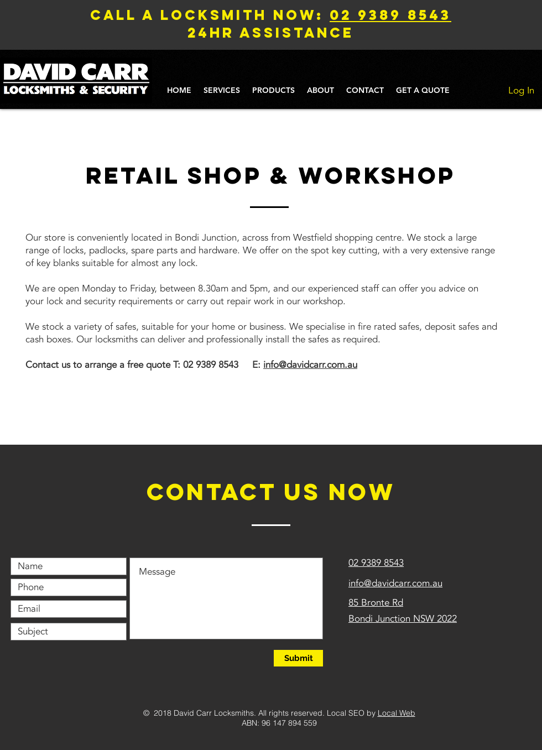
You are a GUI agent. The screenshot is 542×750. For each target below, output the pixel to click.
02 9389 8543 (390, 15)
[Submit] (298, 658)
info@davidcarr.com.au (310, 364)
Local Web (396, 713)
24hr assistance (270, 32)
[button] (221, 90)
